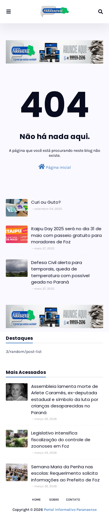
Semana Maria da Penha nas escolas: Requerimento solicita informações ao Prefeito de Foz (65, 473)
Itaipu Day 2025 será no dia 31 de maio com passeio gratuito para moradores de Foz (66, 235)
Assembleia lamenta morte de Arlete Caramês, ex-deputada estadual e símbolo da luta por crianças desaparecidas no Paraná (64, 399)
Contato (73, 500)
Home (36, 500)
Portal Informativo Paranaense (70, 509)
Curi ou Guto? (46, 202)
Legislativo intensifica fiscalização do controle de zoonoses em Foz (60, 439)
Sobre (54, 500)
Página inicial (54, 167)
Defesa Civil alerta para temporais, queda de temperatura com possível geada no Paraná (60, 272)
